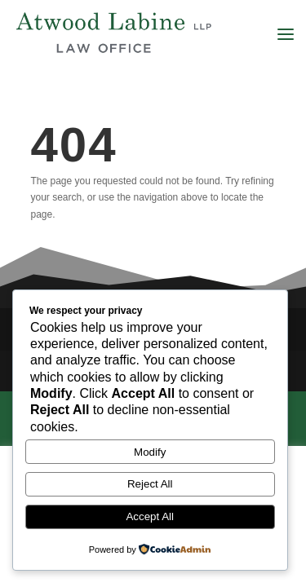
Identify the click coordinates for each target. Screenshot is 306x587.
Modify (150, 452)
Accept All (150, 516)
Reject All (150, 484)
